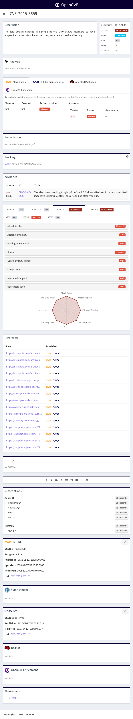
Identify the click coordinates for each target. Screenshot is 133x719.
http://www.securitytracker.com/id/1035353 (30, 407)
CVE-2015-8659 (23, 13)
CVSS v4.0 (15, 209)
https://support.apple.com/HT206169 (26, 447)
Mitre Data (16, 82)
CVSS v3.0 (69, 209)
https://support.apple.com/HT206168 (26, 440)
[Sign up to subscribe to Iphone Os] (121, 503)
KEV (11, 217)
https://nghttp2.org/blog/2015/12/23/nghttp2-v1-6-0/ (35, 413)
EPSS (32, 217)
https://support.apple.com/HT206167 (26, 433)
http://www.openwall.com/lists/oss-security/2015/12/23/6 (37, 400)
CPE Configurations (48, 82)
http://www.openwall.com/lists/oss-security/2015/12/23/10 (38, 393)
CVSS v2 (101, 209)
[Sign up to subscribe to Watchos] (121, 518)
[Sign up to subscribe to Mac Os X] (121, 508)
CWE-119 (16, 698)
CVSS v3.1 (40, 209)
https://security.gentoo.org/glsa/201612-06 (30, 420)
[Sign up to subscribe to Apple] (121, 498)
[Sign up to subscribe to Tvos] (121, 513)
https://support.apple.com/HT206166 (26, 427)
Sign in (8, 163)
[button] (4, 13)
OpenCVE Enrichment (19, 90)
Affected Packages (83, 82)
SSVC (53, 217)
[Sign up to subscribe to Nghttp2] (121, 526)
